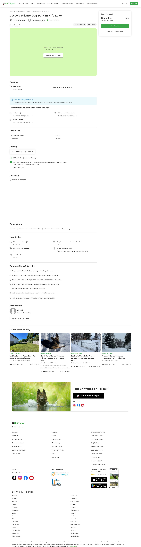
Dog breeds (80, 3)
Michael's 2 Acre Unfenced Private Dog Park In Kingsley (113, 357)
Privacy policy (16, 446)
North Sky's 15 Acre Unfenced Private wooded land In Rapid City (52, 358)
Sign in (124, 3)
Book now (115, 26)
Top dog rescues (53, 3)
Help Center (16, 453)
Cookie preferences (18, 450)
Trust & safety (17, 439)
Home (54, 435)
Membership (56, 443)
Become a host (92, 3)
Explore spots (56, 439)
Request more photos (53, 55)
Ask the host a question (20, 319)
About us (15, 435)
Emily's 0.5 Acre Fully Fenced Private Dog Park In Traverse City (83, 358)
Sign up (134, 3)
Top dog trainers (67, 3)
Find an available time (115, 32)
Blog (32, 3)
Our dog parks (24, 3)
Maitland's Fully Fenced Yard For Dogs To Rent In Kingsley (23, 357)
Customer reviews (58, 450)
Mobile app (55, 457)
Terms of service (17, 443)
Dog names (41, 3)
